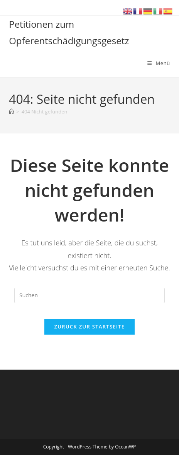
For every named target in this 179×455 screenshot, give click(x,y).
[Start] (11, 111)
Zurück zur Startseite (89, 326)
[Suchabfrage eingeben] (89, 295)
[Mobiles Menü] (158, 63)
